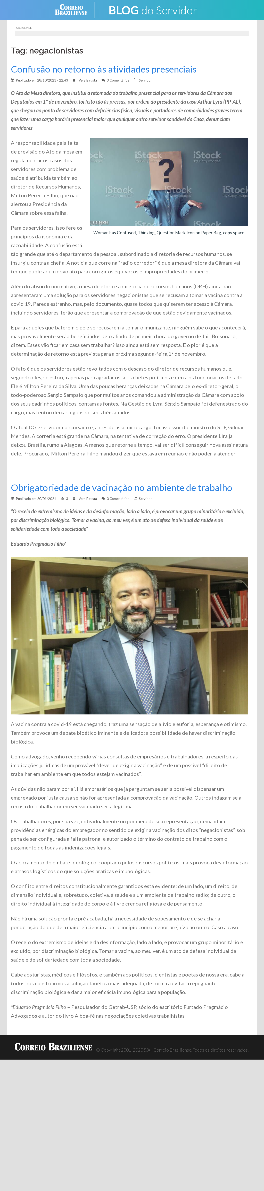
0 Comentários (118, 499)
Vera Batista (88, 80)
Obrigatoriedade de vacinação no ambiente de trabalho (121, 487)
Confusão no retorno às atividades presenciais (104, 69)
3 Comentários (118, 80)
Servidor (145, 80)
